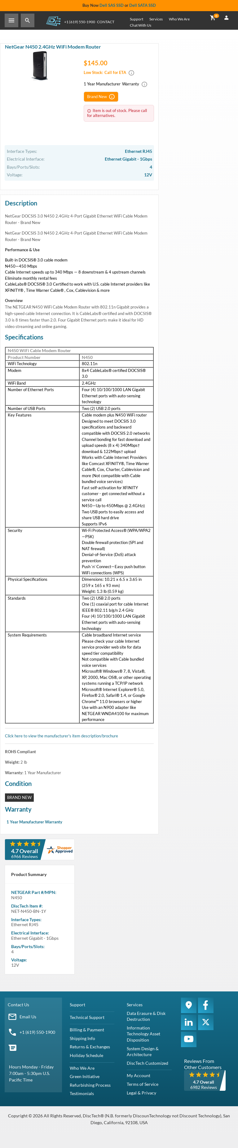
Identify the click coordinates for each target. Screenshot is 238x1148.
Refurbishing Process (90, 1085)
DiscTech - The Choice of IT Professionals (53, 21)
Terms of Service (142, 1084)
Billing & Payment (87, 1029)
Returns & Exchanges (90, 1046)
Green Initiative (84, 1076)
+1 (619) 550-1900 (37, 1032)
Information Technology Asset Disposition (143, 1033)
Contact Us (18, 1004)
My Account (138, 1075)
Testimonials (82, 1093)
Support (136, 19)
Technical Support (87, 1017)
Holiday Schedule (86, 1055)
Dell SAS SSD (111, 5)
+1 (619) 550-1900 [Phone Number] (79, 21)
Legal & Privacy (141, 1092)
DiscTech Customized (147, 1063)
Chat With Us (140, 25)
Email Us (28, 1016)
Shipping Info (82, 1038)
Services (156, 19)
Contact (105, 21)
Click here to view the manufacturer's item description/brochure (61, 735)
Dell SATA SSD (142, 5)
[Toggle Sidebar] (11, 20)
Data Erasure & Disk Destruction (146, 1016)
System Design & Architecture (143, 1051)
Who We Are (179, 19)
